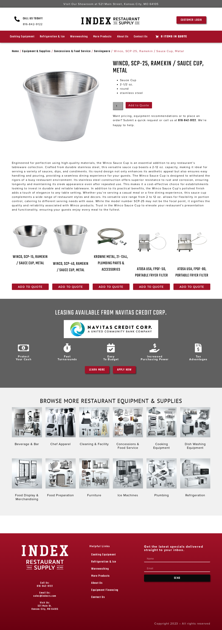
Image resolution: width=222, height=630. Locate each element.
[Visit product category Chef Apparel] (61, 427)
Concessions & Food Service (72, 51)
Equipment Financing (104, 590)
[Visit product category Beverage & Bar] (27, 427)
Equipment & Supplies (36, 51)
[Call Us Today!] (17, 19)
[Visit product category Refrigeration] (195, 478)
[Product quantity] (118, 106)
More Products (102, 36)
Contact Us (141, 36)
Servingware (102, 51)
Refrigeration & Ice (52, 36)
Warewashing (79, 36)
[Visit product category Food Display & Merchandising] (27, 480)
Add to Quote (138, 105)
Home (15, 51)
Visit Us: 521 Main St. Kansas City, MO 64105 (45, 606)
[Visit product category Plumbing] (162, 478)
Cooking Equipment (22, 36)
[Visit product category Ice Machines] (128, 478)
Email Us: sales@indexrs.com (44, 594)
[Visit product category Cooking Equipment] (162, 429)
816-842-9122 (187, 120)
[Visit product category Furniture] (94, 478)
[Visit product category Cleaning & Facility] (94, 427)
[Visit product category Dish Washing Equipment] (195, 429)
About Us (123, 36)
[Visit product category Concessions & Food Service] (128, 429)
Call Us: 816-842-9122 (45, 584)
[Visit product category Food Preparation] (61, 478)
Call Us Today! (33, 18)
